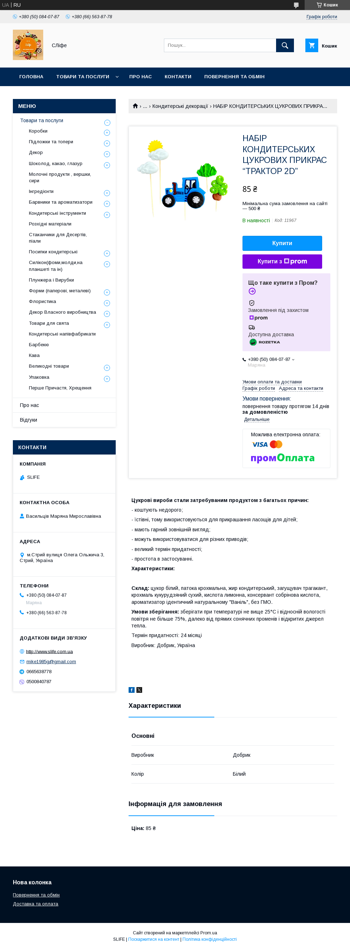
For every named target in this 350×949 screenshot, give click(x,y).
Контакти (178, 76)
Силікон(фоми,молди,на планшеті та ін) (55, 266)
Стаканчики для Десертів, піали (58, 238)
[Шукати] (285, 45)
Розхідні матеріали (50, 224)
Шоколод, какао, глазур (55, 163)
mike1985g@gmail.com (51, 661)
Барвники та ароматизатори (60, 202)
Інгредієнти (41, 191)
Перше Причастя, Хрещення (60, 388)
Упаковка (39, 377)
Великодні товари (49, 366)
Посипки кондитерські (53, 251)
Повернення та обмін (234, 76)
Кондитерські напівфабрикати (62, 334)
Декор (36, 152)
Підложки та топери (51, 141)
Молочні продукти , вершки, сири (60, 177)
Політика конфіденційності (209, 939)
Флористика (42, 301)
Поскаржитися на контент (153, 939)
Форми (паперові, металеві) (60, 290)
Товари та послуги (82, 76)
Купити (282, 243)
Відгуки (28, 420)
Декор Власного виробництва (62, 312)
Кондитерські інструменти (57, 213)
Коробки (38, 131)
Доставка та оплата (47, 95)
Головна (31, 76)
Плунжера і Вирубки (51, 280)
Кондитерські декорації (180, 106)
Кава (34, 355)
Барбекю (39, 344)
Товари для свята (49, 323)
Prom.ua (208, 932)
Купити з (282, 261)
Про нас (140, 76)
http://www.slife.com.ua (49, 651)
